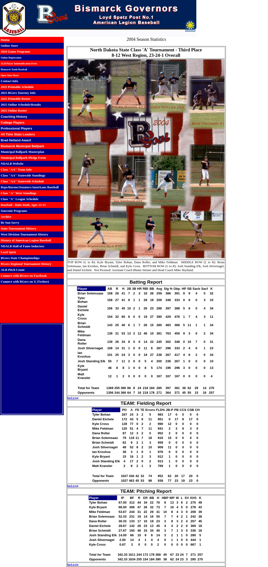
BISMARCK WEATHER (32, 303)
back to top (73, 397)
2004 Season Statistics (146, 39)
